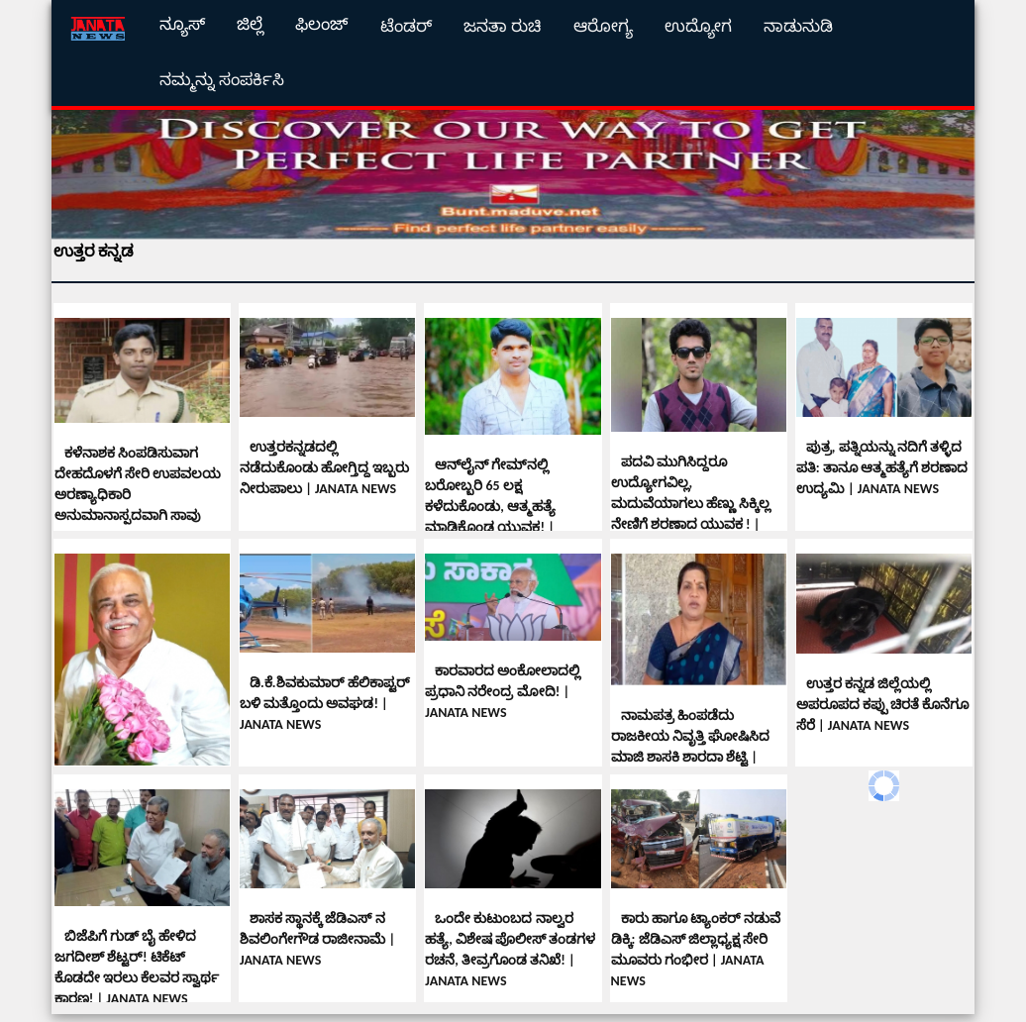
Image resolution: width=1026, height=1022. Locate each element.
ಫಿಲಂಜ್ (322, 24)
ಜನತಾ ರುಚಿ (502, 26)
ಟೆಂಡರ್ (406, 26)
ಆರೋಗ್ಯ (603, 26)
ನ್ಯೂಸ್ (182, 24)
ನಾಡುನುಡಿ (798, 26)
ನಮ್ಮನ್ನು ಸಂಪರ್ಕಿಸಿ (221, 79)
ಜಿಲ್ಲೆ (250, 24)
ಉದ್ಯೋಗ (698, 26)
